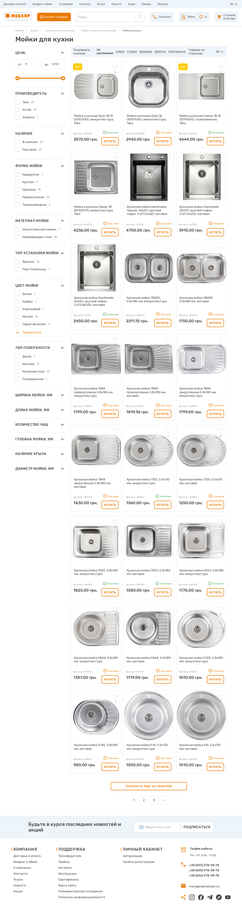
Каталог (34, 30)
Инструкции (66, 855)
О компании (66, 4)
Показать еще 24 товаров (149, 769)
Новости (116, 4)
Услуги (101, 4)
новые (120, 51)
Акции (131, 4)
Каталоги (64, 850)
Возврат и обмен (42, 4)
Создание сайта (207, 898)
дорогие (160, 51)
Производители (68, 839)
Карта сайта (66, 866)
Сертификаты (67, 860)
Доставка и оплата (15, 4)
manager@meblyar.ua (202, 869)
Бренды (146, 4)
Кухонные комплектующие (60, 30)
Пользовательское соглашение (77, 871)
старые (132, 51)
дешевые (146, 51)
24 (218, 51)
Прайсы (63, 844)
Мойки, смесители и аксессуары (98, 30)
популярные (177, 51)
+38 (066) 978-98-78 (204, 859)
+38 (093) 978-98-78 (204, 848)
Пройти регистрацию (133, 844)
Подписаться (197, 810)
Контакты (85, 4)
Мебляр (19, 30)
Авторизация (128, 839)
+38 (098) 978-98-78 (204, 854)
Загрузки (162, 4)
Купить (110, 136)
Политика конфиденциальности (78, 877)
